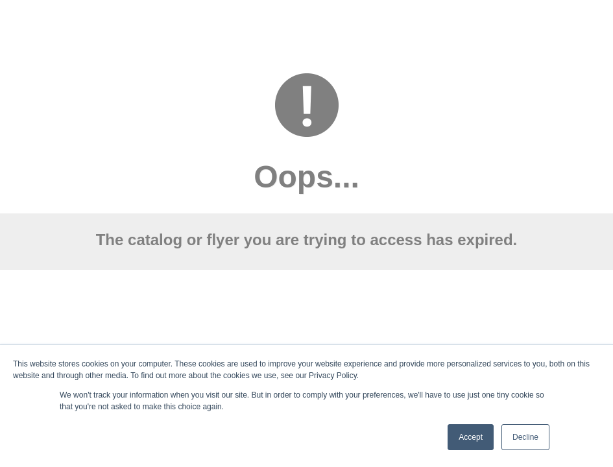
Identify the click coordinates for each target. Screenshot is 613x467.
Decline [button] (525, 437)
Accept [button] (471, 437)
